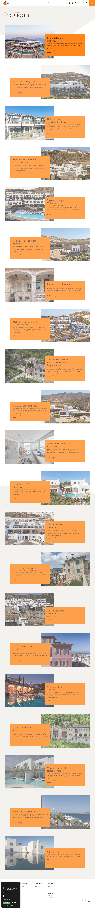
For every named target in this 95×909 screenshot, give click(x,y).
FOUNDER (50, 888)
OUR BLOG (50, 897)
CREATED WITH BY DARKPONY (83, 906)
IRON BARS (36, 888)
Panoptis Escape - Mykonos (56, 39)
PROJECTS (50, 893)
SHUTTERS (22, 890)
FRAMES (22, 886)
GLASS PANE (37, 886)
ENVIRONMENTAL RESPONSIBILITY (55, 892)
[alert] (10, 895)
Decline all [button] (14, 902)
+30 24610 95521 (60, 2)
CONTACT (50, 895)
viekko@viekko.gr (48, 3)
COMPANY (50, 886)
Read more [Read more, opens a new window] (11, 889)
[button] (11, 905)
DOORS (21, 888)
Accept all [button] (6, 902)
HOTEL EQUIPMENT (24, 892)
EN (80, 3)
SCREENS (36, 890)
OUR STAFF (50, 890)
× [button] (18, 882)
